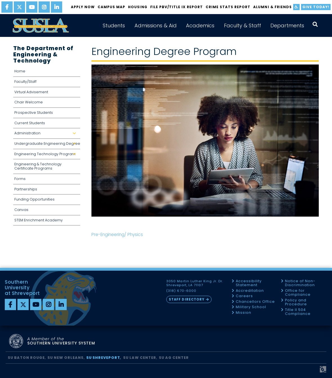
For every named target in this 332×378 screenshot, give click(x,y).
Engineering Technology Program (47, 154)
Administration (47, 133)
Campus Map (111, 7)
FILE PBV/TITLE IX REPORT (176, 7)
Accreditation (250, 291)
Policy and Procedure (296, 302)
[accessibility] (296, 7)
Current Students (29, 123)
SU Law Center (139, 357)
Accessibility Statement (249, 283)
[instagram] (44, 7)
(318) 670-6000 (181, 291)
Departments (287, 25)
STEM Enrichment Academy (38, 220)
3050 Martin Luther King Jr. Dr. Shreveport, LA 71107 (194, 283)
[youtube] (31, 7)
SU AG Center (174, 357)
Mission (243, 313)
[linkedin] (56, 7)
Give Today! (315, 7)
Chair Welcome (28, 102)
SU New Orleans (66, 357)
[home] (41, 25)
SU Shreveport (103, 357)
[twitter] (19, 7)
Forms (20, 178)
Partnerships (25, 189)
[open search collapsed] (315, 24)
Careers (244, 296)
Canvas (21, 209)
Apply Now (83, 7)
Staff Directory (186, 299)
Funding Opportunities (34, 199)
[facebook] (7, 7)
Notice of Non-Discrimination (300, 283)
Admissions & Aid (155, 25)
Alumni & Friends (272, 7)
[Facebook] (10, 304)
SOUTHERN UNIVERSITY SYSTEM (61, 341)
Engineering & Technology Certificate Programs (38, 166)
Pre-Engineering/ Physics (117, 234)
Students (114, 25)
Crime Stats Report (228, 7)
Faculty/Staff (25, 81)
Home (19, 71)
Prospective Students (33, 112)
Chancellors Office (255, 302)
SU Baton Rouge (26, 357)
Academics (200, 25)
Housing (137, 7)
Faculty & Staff (242, 25)
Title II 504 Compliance (298, 312)
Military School (251, 307)
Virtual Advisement (31, 92)
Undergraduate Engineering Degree (47, 143)
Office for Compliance (298, 293)
